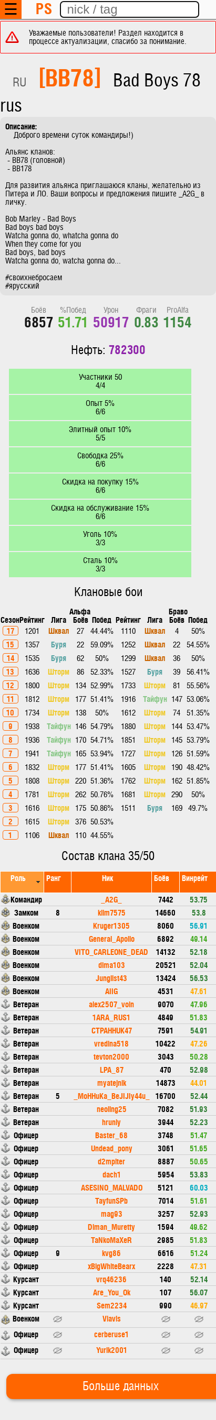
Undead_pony (111, 1147)
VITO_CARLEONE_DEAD (111, 951)
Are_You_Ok (111, 1291)
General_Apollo (112, 938)
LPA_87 (112, 1069)
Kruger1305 (111, 925)
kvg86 (111, 1252)
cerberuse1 (111, 1333)
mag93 (111, 1213)
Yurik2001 (111, 1349)
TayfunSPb (111, 1200)
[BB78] (70, 76)
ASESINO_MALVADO (111, 1187)
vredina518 (111, 1043)
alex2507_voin (111, 1003)
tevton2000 (111, 1056)
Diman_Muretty (111, 1226)
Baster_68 (111, 1134)
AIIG (111, 990)
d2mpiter (111, 1160)
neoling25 (112, 1108)
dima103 (111, 964)
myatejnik (111, 1082)
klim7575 (112, 912)
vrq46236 (111, 1278)
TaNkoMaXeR (111, 1239)
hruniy (111, 1121)
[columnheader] (22, 882)
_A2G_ (111, 899)
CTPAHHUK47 (111, 1030)
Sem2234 (112, 1305)
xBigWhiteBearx (111, 1265)
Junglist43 (111, 977)
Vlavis (111, 1318)
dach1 (111, 1174)
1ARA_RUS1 (111, 1016)
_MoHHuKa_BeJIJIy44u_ (112, 1095)
